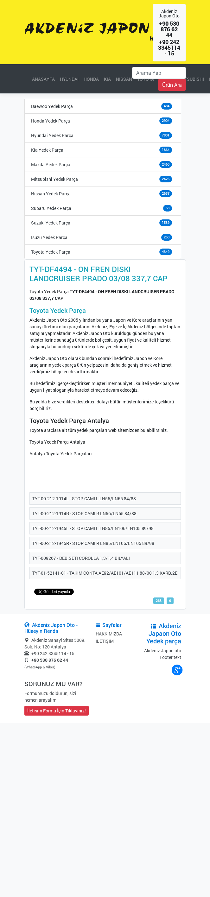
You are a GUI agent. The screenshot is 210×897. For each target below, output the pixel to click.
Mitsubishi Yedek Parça (54, 179)
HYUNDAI (69, 79)
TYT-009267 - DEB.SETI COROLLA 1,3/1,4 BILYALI (81, 558)
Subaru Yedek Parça (51, 208)
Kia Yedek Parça (47, 150)
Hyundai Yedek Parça (52, 135)
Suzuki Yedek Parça (50, 223)
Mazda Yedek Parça (50, 164)
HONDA (91, 79)
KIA (107, 79)
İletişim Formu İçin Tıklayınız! (56, 711)
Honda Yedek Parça (50, 121)
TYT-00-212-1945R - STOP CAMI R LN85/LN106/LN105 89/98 (93, 543)
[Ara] (159, 73)
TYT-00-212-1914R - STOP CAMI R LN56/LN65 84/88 (84, 513)
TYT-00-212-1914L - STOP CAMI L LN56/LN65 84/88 (84, 499)
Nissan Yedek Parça (51, 194)
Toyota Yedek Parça (50, 252)
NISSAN (124, 79)
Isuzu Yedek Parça (49, 237)
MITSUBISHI (191, 79)
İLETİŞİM (105, 641)
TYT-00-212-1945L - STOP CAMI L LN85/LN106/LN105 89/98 (93, 528)
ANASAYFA (43, 79)
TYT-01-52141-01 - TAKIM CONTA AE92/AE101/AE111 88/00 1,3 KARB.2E (104, 573)
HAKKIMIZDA (109, 634)
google (176, 669)
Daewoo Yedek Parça (52, 106)
